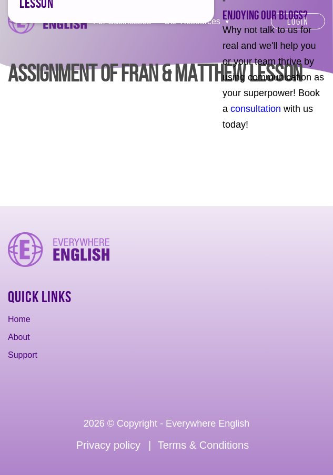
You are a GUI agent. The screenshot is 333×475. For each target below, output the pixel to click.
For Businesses (122, 21)
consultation (255, 109)
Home (19, 319)
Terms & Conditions (203, 445)
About (19, 337)
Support (22, 354)
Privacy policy (108, 445)
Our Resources (192, 21)
